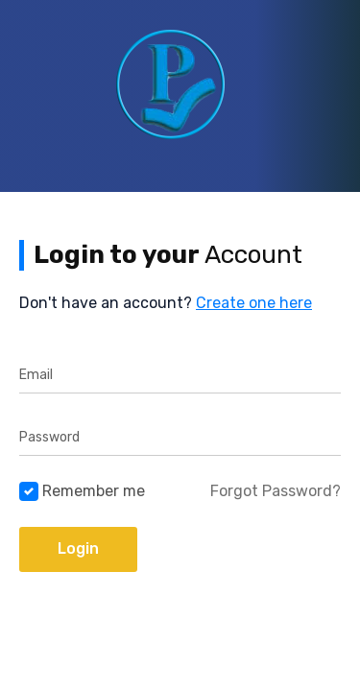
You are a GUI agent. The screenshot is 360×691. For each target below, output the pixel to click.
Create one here (254, 303)
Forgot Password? (275, 491)
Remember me (93, 491)
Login (78, 548)
